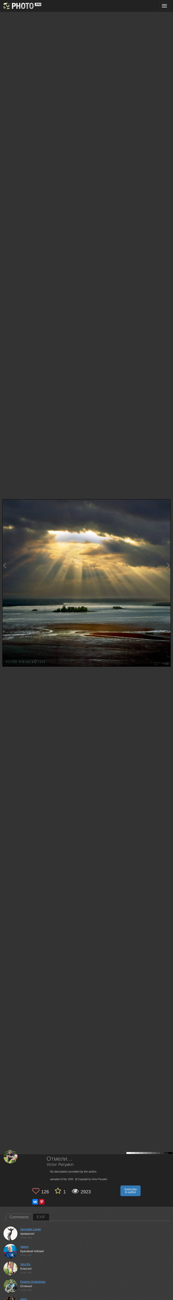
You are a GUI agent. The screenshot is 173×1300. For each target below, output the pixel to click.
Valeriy (24, 1246)
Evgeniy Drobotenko (32, 1281)
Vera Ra (25, 1264)
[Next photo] (168, 565)
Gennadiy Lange (30, 1229)
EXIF (41, 1217)
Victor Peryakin (60, 1165)
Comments (19, 1217)
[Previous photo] (4, 565)
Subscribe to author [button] (130, 1191)
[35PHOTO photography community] (21, 6)
